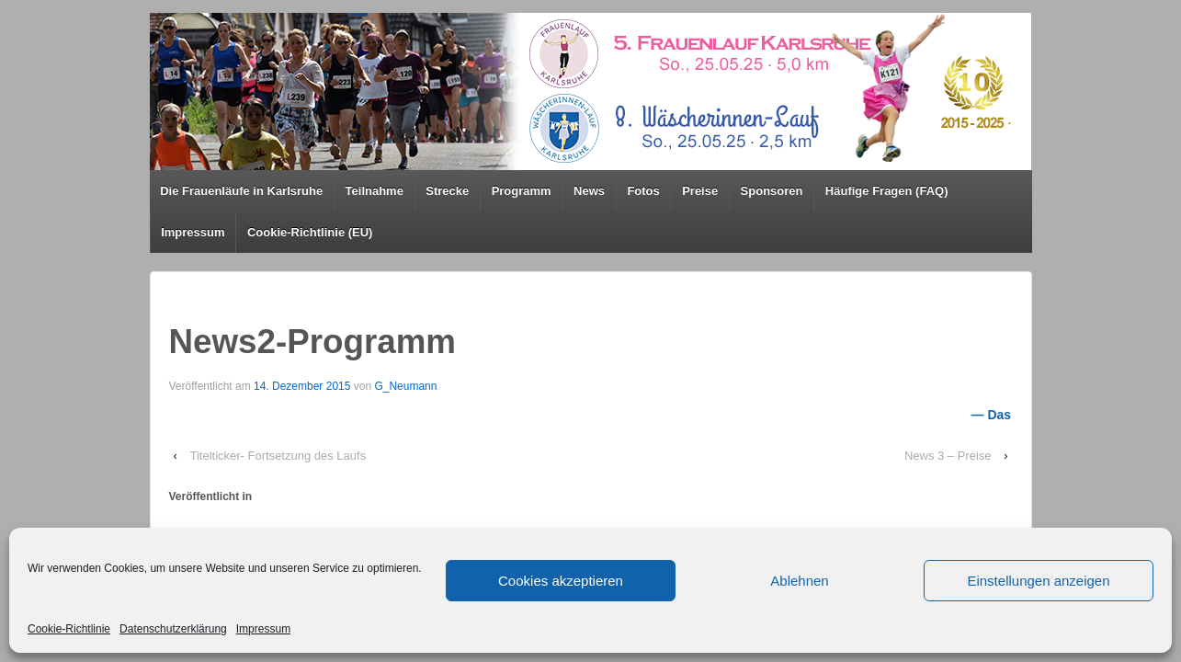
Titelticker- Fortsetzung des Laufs (277, 455)
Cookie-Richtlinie (69, 628)
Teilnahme (374, 191)
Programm (521, 191)
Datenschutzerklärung (173, 628)
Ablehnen (799, 580)
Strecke (447, 191)
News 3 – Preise (948, 455)
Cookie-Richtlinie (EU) (310, 232)
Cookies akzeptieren (560, 580)
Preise (700, 191)
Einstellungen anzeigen (1038, 580)
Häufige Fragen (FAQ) (886, 191)
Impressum (263, 628)
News (589, 191)
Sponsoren (772, 191)
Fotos (643, 191)
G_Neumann (405, 386)
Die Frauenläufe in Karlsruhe (241, 191)
